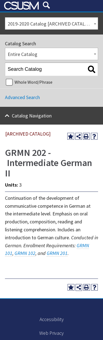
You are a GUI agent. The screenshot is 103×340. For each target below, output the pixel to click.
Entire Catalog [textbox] (22, 54)
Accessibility (52, 319)
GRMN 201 (57, 253)
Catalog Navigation (32, 116)
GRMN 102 (25, 253)
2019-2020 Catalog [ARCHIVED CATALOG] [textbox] (50, 24)
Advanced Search (22, 97)
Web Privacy (51, 333)
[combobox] (51, 23)
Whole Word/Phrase (33, 82)
